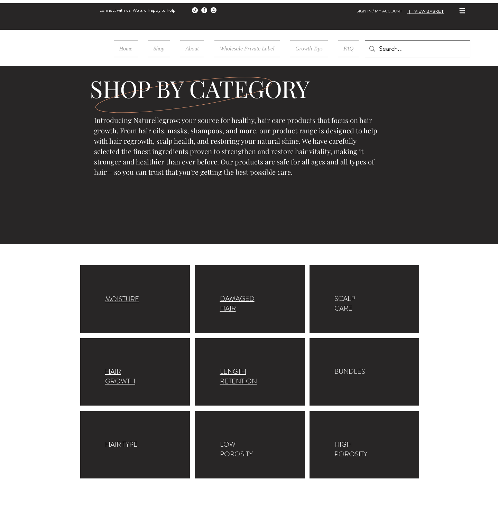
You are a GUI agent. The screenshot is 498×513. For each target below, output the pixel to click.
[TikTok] (195, 10)
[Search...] (417, 49)
